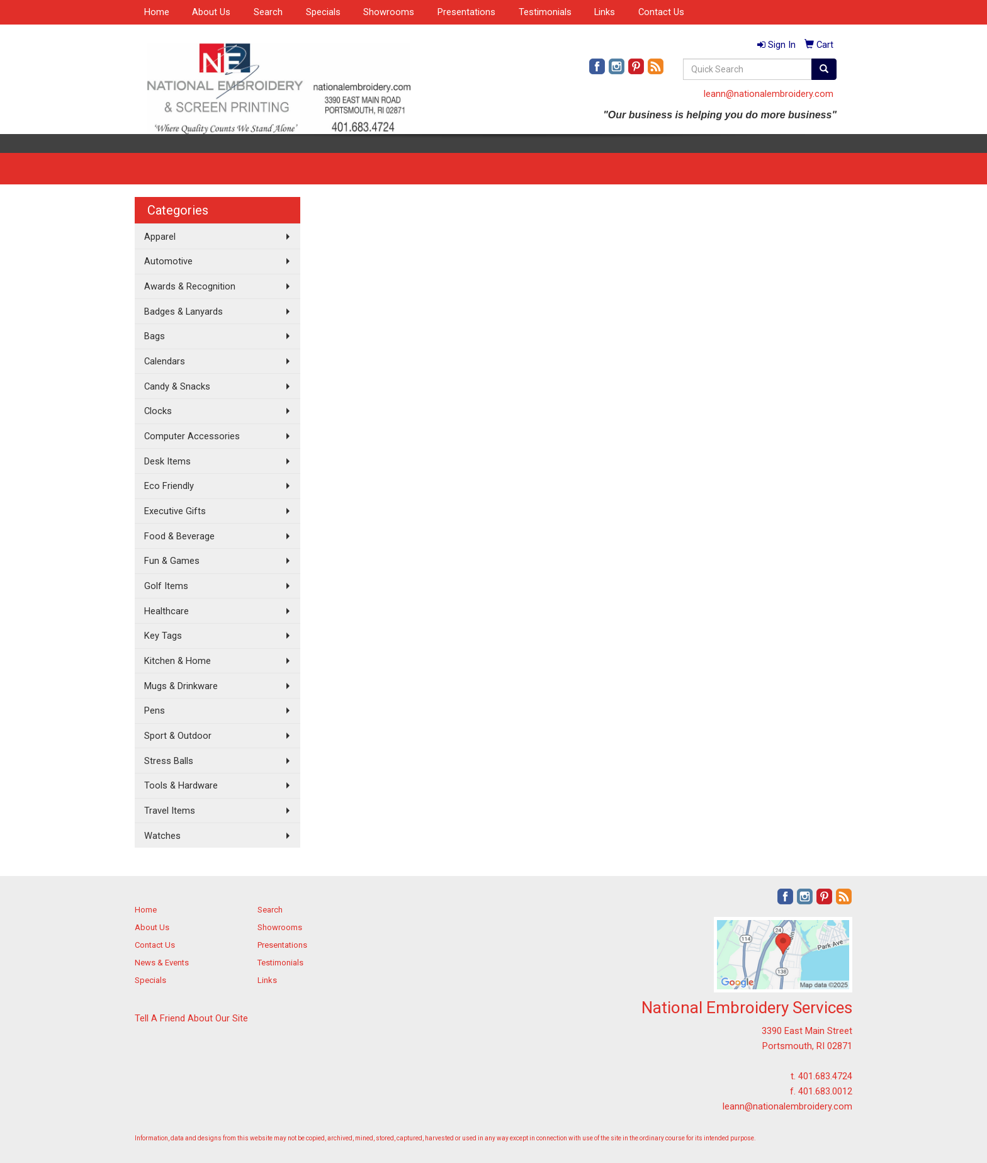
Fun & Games (172, 560)
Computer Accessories (192, 436)
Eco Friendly (169, 486)
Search (268, 12)
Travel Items (169, 810)
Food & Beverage (179, 536)
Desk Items (167, 461)
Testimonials (545, 12)
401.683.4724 (825, 1076)
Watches (162, 835)
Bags (154, 336)
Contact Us (661, 12)
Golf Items (166, 586)
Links (604, 12)
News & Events (162, 962)
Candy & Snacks (177, 386)
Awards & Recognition (189, 286)
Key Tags (163, 635)
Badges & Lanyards (183, 311)
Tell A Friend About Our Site (191, 1018)
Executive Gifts (175, 511)
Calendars (164, 361)
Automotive (168, 261)
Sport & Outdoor (178, 735)
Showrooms (388, 12)
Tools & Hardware (181, 785)
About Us (211, 12)
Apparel (160, 236)
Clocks (158, 411)
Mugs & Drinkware (181, 686)
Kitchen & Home (177, 660)
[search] (824, 69)
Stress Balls (168, 761)
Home (156, 12)
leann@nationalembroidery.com (768, 93)
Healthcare (166, 611)
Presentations (466, 12)
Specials (323, 12)
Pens (154, 710)
